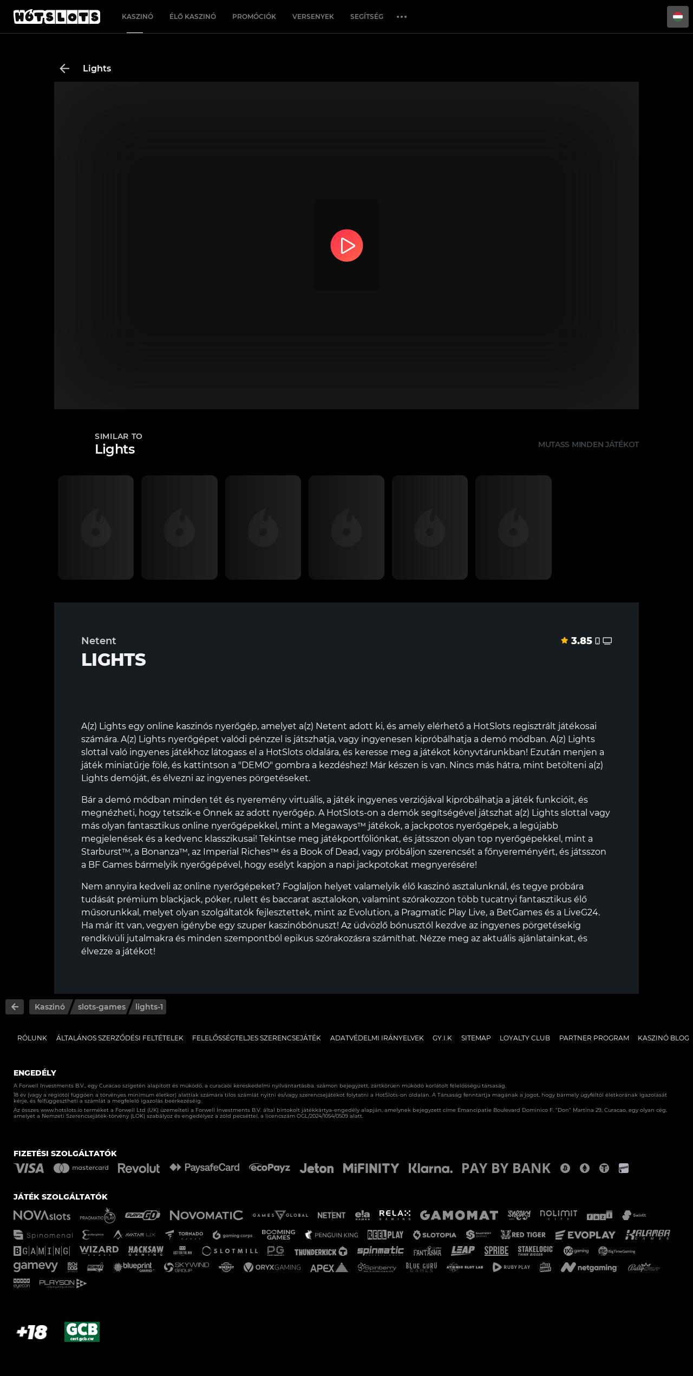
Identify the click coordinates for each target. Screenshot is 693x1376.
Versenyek (313, 16)
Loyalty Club (525, 1038)
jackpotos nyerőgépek (460, 826)
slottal (574, 813)
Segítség (366, 16)
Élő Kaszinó (192, 16)
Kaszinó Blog (663, 1038)
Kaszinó (137, 16)
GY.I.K (442, 1038)
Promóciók (254, 16)
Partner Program (594, 1038)
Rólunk (32, 1038)
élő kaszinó (426, 886)
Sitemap (476, 1038)
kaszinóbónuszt (303, 925)
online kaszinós (180, 726)
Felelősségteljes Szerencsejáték (256, 1038)
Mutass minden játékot (588, 444)
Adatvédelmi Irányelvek (377, 1038)
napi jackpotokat (372, 865)
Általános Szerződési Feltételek (120, 1038)
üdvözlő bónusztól (393, 925)
